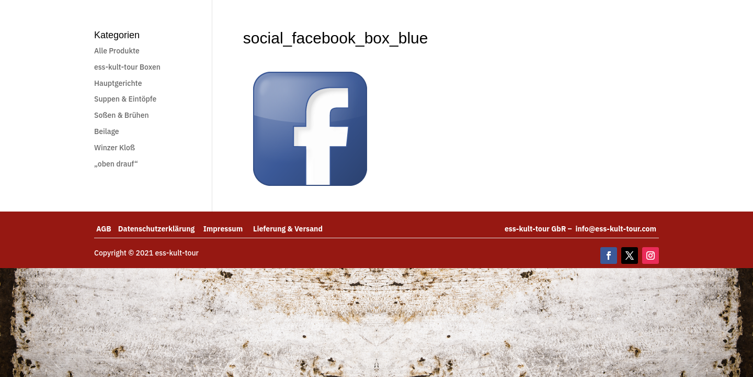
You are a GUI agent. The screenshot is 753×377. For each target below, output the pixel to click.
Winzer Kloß (114, 147)
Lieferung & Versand (288, 229)
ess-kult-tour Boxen (127, 67)
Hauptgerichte (118, 83)
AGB (107, 229)
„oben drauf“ (116, 164)
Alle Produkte (117, 51)
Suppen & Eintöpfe (125, 99)
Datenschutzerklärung (160, 229)
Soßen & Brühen (121, 115)
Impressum (228, 229)
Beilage (106, 131)
